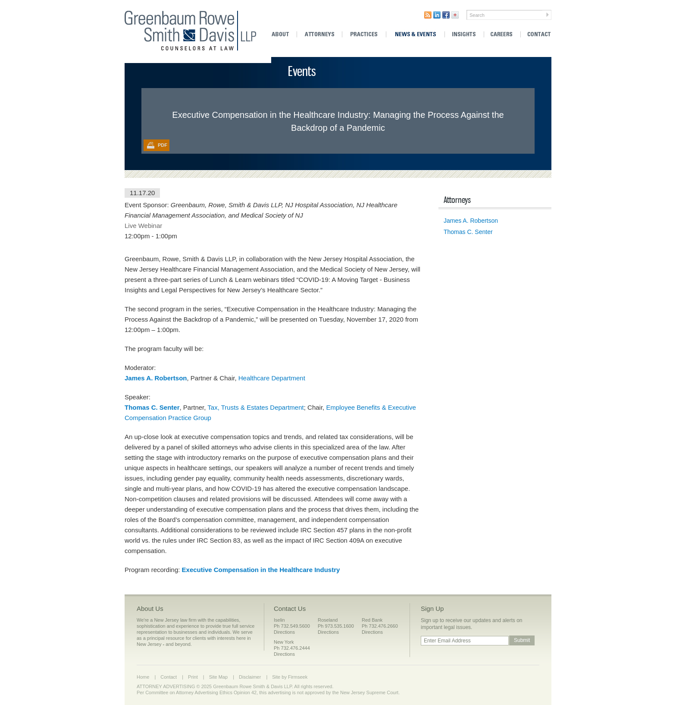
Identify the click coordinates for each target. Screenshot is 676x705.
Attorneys (319, 34)
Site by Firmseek (289, 677)
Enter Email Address (447, 641)
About (283, 34)
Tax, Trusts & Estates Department (255, 407)
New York (284, 642)
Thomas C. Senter (468, 231)
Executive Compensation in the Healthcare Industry (261, 569)
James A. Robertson (156, 378)
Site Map (218, 677)
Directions (284, 632)
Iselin (279, 620)
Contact (536, 34)
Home (143, 677)
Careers (502, 34)
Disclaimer (250, 677)
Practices (364, 34)
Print (193, 677)
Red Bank (372, 620)
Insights (464, 34)
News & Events (415, 34)
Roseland (328, 620)
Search (477, 15)
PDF (162, 145)
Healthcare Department (272, 378)
